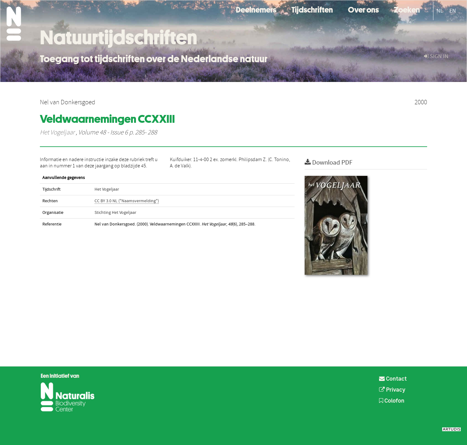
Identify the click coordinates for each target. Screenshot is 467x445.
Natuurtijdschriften (118, 37)
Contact (393, 379)
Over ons (363, 9)
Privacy (392, 390)
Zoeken (407, 9)
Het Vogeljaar (57, 132)
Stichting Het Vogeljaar (115, 212)
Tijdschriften (312, 9)
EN (452, 11)
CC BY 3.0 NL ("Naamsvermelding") (127, 201)
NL (440, 11)
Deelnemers (256, 9)
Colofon (392, 401)
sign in (436, 56)
